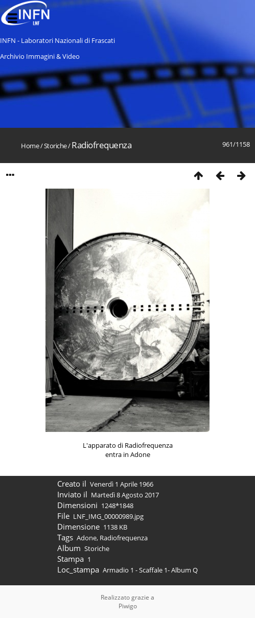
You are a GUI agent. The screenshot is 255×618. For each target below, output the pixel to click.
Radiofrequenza (124, 537)
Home (30, 145)
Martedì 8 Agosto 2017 (125, 494)
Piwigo (128, 606)
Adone (87, 537)
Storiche (55, 145)
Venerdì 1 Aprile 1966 (121, 484)
